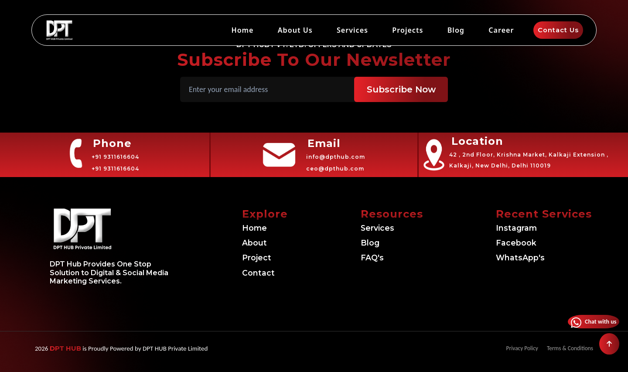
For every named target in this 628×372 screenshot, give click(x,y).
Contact (261, 273)
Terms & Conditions (567, 348)
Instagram (520, 228)
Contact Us (556, 30)
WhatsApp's (524, 258)
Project (258, 258)
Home (245, 30)
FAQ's (374, 258)
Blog (457, 30)
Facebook (518, 243)
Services (355, 30)
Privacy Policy (514, 348)
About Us (297, 30)
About (256, 243)
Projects (410, 30)
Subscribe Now (401, 89)
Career (501, 30)
